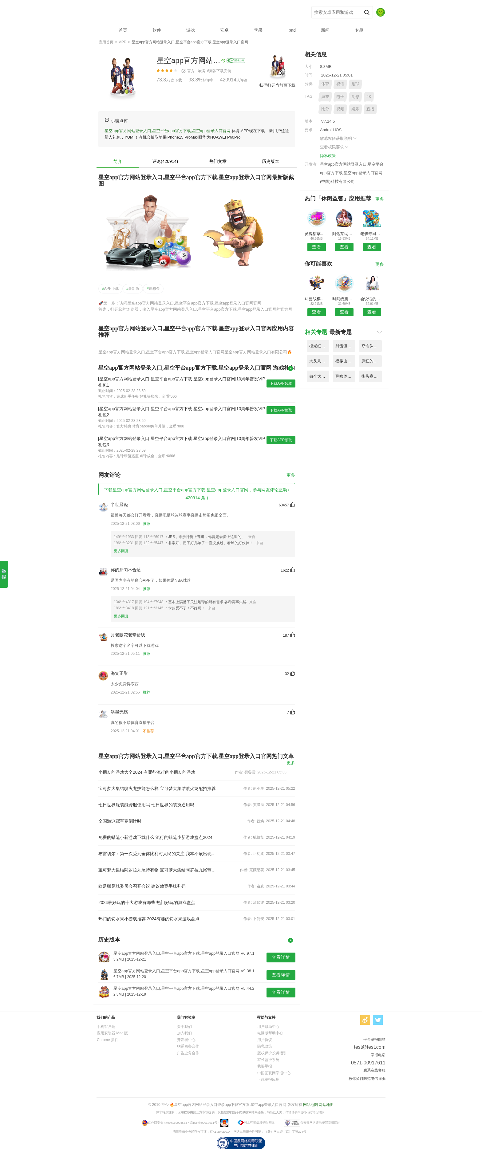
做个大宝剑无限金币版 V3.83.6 (319, 376)
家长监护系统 (268, 1060)
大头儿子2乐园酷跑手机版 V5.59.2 (319, 361)
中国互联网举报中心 (273, 1073)
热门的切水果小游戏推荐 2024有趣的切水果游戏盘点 (149, 918)
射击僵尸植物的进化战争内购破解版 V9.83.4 (345, 346)
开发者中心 (186, 1040)
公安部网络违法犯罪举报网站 (320, 1122)
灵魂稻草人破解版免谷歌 (316, 233)
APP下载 (110, 288)
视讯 (340, 84)
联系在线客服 (374, 1070)
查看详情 (281, 957)
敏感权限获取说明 (339, 138)
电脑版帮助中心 (270, 1033)
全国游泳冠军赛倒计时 (119, 821)
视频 (340, 109)
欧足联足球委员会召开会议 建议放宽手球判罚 (142, 886)
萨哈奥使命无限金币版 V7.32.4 (345, 376)
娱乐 (355, 109)
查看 (316, 246)
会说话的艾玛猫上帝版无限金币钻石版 (372, 299)
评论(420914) (165, 161)
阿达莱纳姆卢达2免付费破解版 (344, 233)
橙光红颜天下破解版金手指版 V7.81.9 (319, 346)
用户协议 (264, 1040)
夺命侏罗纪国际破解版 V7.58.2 (371, 346)
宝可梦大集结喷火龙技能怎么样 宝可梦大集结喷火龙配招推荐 (157, 788)
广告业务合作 (188, 1053)
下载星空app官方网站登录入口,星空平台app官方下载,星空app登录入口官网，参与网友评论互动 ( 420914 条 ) (197, 491)
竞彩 (355, 96)
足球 (355, 84)
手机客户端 (106, 1026)
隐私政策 (328, 155)
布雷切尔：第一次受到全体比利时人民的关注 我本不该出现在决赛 (157, 853)
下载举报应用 (268, 1079)
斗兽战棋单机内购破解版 (316, 299)
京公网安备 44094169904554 (167, 1122)
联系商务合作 (188, 1046)
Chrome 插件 (107, 1040)
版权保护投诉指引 (272, 1053)
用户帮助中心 (268, 1026)
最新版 (133, 288)
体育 (325, 84)
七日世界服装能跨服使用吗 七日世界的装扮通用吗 (146, 804)
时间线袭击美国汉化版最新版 (344, 299)
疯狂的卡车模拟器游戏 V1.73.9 (371, 361)
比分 (325, 109)
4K (368, 96)
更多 (290, 475)
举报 (4, 574)
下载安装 (223, 71)
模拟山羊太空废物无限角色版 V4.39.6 (345, 361)
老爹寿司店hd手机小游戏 (372, 233)
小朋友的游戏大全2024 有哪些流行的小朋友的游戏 (146, 772)
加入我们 (184, 1033)
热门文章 (218, 161)
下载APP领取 (281, 383)
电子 (340, 96)
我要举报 (264, 1066)
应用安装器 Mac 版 (112, 1033)
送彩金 (153, 288)
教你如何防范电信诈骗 (367, 1078)
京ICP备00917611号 (203, 1122)
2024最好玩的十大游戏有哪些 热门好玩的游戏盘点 (146, 902)
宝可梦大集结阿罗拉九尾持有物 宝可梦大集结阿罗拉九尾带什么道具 (157, 869)
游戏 (325, 96)
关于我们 (184, 1026)
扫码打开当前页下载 (277, 85)
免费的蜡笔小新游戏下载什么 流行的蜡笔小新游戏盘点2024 (155, 837)
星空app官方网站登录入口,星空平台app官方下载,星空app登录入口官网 (189, 12)
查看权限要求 (335, 147)
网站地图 (310, 1105)
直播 (370, 109)
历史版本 (270, 161)
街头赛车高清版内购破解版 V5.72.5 (371, 376)
